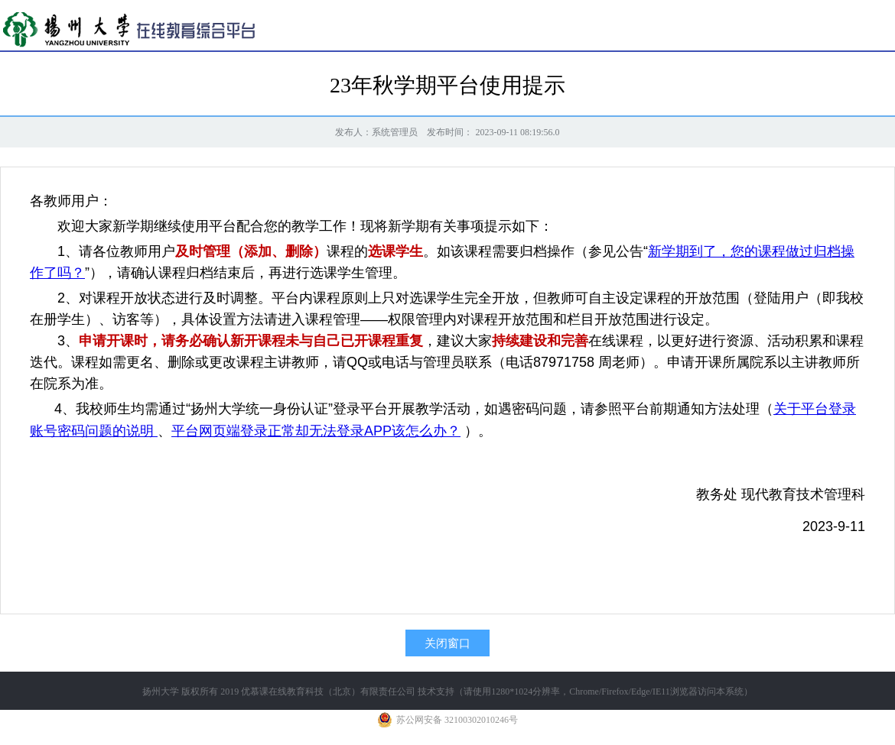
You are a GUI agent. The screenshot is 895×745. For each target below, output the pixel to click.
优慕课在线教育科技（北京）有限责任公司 (328, 691)
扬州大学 (160, 691)
